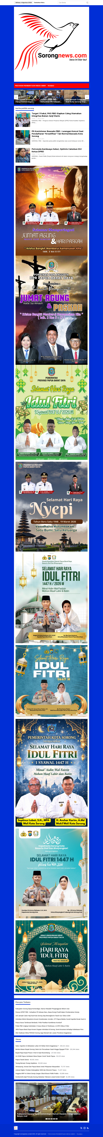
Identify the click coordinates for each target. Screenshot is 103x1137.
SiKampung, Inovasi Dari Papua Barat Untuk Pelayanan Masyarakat (38, 1066)
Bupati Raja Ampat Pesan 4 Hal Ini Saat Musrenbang (33, 1053)
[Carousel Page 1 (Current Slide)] (46, 1118)
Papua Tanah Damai (22, 1059)
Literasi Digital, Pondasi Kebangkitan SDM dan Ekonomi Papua (36, 1070)
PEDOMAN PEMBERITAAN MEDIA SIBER (61, 1134)
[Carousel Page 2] (49, 1118)
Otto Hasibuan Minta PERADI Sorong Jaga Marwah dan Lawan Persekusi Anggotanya (43, 1033)
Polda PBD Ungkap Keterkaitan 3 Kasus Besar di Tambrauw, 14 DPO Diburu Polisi (42, 1026)
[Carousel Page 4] (54, 1118)
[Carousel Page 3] (52, 1118)
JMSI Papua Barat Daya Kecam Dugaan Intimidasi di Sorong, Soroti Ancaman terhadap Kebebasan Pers (49, 1029)
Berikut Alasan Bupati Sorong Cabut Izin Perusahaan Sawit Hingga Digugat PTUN (42, 1049)
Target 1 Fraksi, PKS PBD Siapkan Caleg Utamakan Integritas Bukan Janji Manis (56, 114)
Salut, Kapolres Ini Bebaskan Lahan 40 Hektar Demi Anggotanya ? (37, 1046)
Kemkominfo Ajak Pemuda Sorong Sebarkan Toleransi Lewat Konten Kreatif (40, 1077)
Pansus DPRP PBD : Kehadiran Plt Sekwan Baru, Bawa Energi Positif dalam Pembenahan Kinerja (50, 101)
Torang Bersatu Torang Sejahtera (26, 1063)
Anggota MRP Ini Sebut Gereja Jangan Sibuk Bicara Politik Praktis (37, 1073)
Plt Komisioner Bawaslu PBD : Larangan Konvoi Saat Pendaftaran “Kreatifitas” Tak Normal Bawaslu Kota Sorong (57, 133)
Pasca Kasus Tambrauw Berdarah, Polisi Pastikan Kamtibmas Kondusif (39, 1022)
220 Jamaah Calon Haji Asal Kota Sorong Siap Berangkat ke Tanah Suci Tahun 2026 (76, 101)
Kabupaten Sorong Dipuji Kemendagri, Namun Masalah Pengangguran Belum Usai (25, 101)
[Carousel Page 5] (57, 1118)
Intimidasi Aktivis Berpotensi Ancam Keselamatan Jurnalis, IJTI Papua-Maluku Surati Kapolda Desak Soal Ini (51, 1019)
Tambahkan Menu (39, 2)
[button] (87, 2)
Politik (33, 118)
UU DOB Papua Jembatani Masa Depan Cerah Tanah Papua (35, 1056)
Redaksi (79, 1134)
